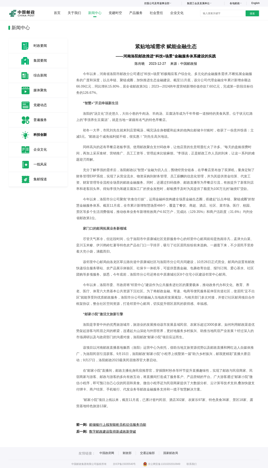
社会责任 (156, 13)
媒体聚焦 (40, 90)
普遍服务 (40, 120)
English (255, 3)
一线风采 (40, 164)
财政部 (127, 453)
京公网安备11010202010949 (161, 464)
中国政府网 (106, 453)
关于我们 (74, 13)
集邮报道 (40, 179)
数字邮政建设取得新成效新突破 (112, 431)
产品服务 (136, 13)
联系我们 (192, 464)
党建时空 (115, 13)
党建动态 (40, 105)
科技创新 (40, 134)
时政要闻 (40, 45)
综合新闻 (40, 75)
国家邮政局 (170, 453)
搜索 (252, 13)
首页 (57, 13)
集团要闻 (40, 60)
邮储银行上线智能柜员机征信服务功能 (117, 424)
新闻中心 (95, 13)
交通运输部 (147, 453)
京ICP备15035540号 (124, 464)
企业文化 (177, 13)
